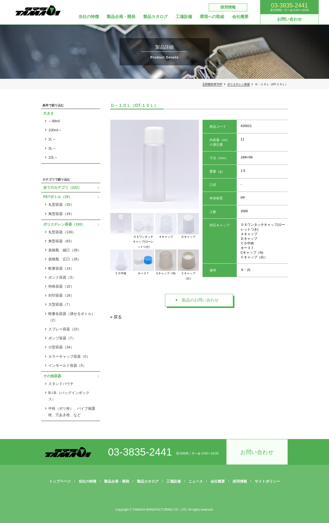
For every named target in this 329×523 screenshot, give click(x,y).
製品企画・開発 (121, 17)
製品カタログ (155, 17)
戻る (118, 317)
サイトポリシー (267, 481)
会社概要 (240, 17)
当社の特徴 (88, 17)
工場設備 (184, 17)
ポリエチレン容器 (238, 84)
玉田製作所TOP (212, 84)
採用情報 (228, 7)
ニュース (195, 481)
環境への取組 (212, 17)
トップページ (60, 481)
